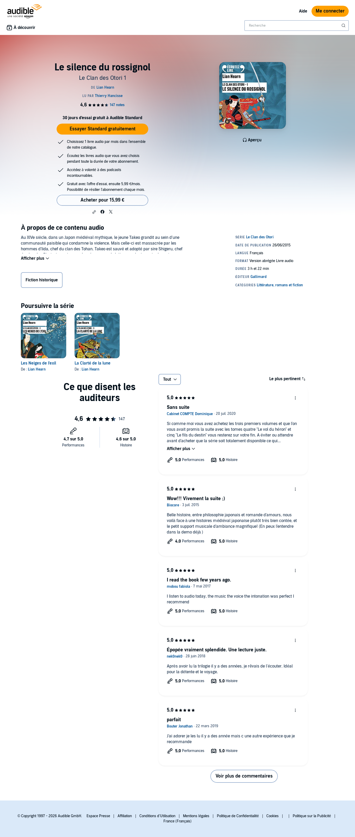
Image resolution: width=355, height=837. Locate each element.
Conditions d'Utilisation (157, 816)
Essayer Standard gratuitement (103, 129)
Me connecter (330, 11)
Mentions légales (196, 816)
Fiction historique (42, 281)
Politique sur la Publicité (312, 816)
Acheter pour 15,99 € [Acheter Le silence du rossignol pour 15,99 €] (102, 200)
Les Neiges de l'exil (38, 363)
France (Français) (177, 821)
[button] (94, 212)
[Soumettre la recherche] (344, 25)
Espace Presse (98, 816)
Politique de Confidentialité (238, 816)
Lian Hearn (37, 369)
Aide (303, 11)
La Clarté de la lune (93, 363)
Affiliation (125, 816)
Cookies (272, 816)
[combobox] (296, 25)
